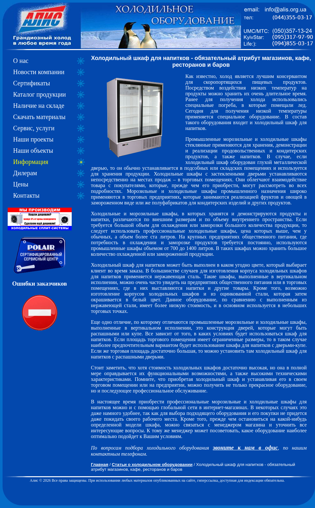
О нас (20, 60)
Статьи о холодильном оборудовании (152, 464)
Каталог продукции (39, 94)
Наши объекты (33, 150)
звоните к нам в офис (245, 447)
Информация (30, 161)
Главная (99, 464)
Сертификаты (31, 83)
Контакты (26, 195)
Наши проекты (33, 139)
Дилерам (25, 173)
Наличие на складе (38, 105)
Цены (20, 184)
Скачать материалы (39, 116)
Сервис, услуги (33, 128)
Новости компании (38, 71)
